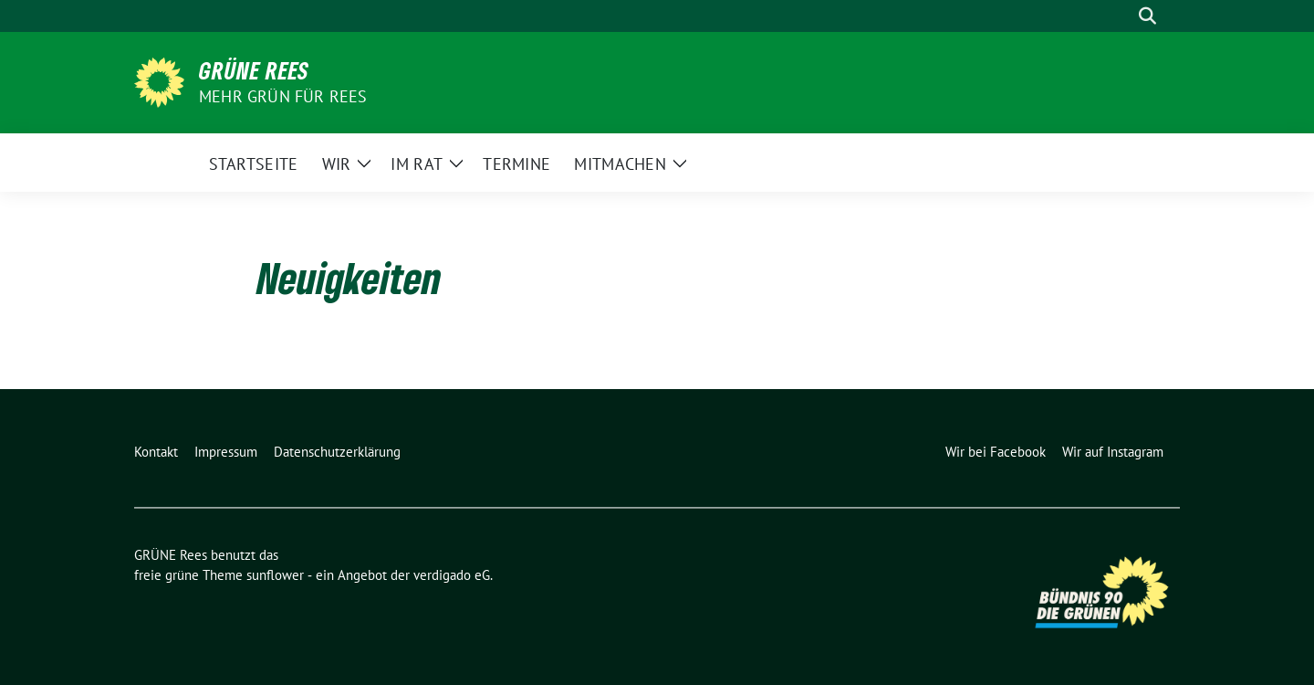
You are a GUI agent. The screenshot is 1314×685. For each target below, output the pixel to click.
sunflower (275, 575)
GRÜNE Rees (254, 70)
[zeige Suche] (1147, 16)
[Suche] (1121, 16)
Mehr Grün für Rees (283, 96)
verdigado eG (451, 575)
